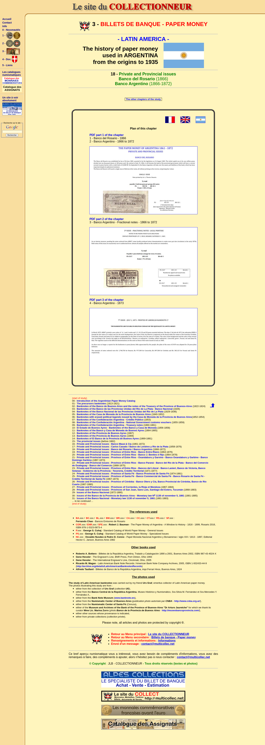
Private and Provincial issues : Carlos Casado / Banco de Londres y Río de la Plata (122, 446)
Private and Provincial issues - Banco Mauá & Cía (104, 444)
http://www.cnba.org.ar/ (187, 601)
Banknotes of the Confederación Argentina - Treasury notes (110, 425)
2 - (11, 43)
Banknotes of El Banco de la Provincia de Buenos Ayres (108, 438)
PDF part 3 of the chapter (106, 299)
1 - (11, 35)
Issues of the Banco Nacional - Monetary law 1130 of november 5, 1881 (116, 498)
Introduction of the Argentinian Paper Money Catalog (106, 400)
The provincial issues (88, 441)
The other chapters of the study (143, 99)
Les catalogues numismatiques (11, 73)
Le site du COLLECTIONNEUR (168, 634)
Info (4, 26)
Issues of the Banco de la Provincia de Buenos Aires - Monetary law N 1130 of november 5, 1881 (130, 495)
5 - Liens (7, 65)
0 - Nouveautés (11, 29)
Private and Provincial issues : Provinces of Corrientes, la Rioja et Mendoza (118, 487)
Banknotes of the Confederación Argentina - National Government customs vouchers (124, 422)
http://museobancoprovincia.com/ (180, 610)
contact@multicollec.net (158, 643)
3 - (11, 51)
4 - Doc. (9, 59)
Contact (7, 22)
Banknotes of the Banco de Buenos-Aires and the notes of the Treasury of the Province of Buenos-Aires (134, 406)
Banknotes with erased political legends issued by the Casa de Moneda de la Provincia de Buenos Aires (134, 417)
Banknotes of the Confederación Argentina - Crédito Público (110, 419)
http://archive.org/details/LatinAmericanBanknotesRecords (109, 566)
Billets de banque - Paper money (173, 637)
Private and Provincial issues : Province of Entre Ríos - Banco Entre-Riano (118, 452)
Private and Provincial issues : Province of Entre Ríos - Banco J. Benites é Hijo (120, 454)
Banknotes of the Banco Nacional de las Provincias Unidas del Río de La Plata (120, 411)
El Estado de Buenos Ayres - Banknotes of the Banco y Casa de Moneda (117, 427)
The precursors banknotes (91, 403)
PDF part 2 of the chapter (106, 219)
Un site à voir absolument (10, 99)
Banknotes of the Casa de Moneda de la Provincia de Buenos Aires (114, 414)
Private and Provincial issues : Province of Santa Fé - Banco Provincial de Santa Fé (123, 473)
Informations (167, 640)
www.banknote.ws (125, 597)
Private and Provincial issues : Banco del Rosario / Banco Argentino (114, 449)
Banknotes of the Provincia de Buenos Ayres (101, 433)
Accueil (6, 19)
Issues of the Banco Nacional (93, 492)
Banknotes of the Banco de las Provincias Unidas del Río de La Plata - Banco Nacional (125, 409)
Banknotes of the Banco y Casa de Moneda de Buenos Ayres (110, 430)
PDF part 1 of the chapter (106, 134)
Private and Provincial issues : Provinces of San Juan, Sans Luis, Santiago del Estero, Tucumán (130, 489)
